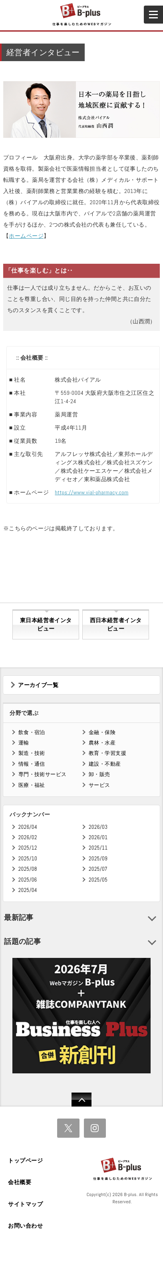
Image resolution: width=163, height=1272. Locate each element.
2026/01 (98, 837)
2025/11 (98, 847)
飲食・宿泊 (31, 732)
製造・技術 (31, 753)
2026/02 (27, 837)
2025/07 (98, 869)
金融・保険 (102, 732)
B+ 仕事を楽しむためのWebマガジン (81, 14)
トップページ (25, 1160)
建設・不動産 (105, 763)
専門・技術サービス (42, 774)
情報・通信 (31, 763)
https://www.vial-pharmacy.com (91, 492)
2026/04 (27, 827)
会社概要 (19, 1182)
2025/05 (98, 879)
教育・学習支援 (107, 753)
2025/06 (27, 879)
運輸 (23, 742)
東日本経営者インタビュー (46, 625)
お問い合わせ (25, 1225)
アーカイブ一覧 (38, 685)
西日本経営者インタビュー (116, 625)
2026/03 (98, 827)
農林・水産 (102, 742)
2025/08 (27, 869)
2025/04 (27, 890)
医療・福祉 (31, 785)
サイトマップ (25, 1204)
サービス (99, 785)
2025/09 (98, 858)
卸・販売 (99, 774)
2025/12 (27, 847)
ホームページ (26, 235)
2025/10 (27, 858)
